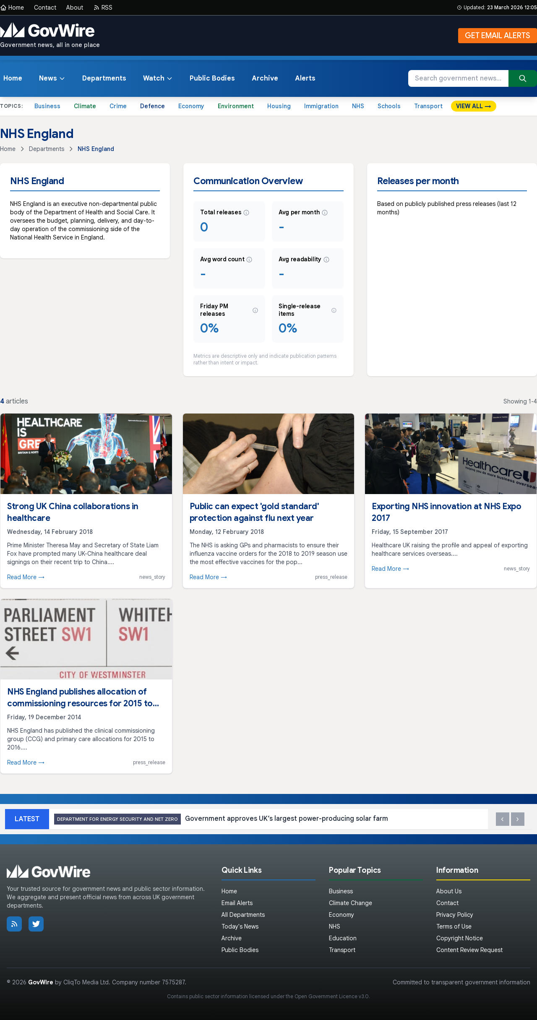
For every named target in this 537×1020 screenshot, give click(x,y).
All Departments (243, 915)
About (74, 7)
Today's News (240, 926)
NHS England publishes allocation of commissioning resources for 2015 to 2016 (80, 704)
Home (12, 7)
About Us (448, 891)
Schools (389, 106)
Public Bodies (212, 78)
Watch (158, 78)
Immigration (321, 106)
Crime (118, 106)
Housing (279, 106)
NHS (358, 106)
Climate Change (350, 903)
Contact (45, 7)
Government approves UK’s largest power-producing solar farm (221, 819)
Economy (191, 106)
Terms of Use (454, 926)
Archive (265, 78)
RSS (102, 7)
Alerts (305, 78)
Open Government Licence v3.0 (332, 996)
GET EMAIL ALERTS (497, 35)
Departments (104, 78)
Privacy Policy (454, 915)
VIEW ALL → (473, 106)
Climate (85, 106)
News (52, 78)
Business (47, 106)
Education (343, 938)
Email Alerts (237, 903)
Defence (152, 106)
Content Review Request (469, 950)
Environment (236, 106)
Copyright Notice (459, 938)
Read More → (25, 577)
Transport (428, 106)
